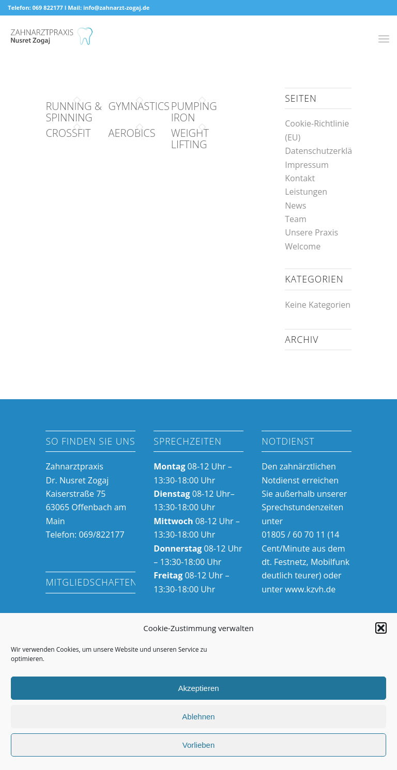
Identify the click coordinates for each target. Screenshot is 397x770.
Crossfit (67, 133)
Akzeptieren (198, 688)
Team (296, 219)
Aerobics (132, 133)
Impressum (306, 164)
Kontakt (300, 178)
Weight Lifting (190, 138)
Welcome (302, 246)
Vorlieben (198, 745)
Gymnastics (139, 106)
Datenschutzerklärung (327, 150)
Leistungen (306, 191)
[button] (381, 628)
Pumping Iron (194, 111)
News (295, 205)
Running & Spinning (73, 111)
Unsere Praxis (311, 232)
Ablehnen (198, 716)
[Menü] (383, 39)
